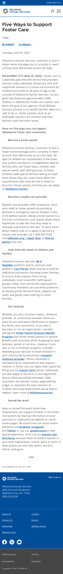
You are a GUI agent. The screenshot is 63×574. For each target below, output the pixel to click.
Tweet (6, 38)
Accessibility (8, 561)
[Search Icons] (52, 11)
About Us (6, 514)
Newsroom (7, 526)
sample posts (38, 430)
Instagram (37, 427)
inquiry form (27, 370)
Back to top (55, 477)
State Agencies (54, 2)
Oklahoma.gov (9, 554)
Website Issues (39, 526)
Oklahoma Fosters (16, 189)
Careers (35, 514)
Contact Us (7, 520)
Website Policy (9, 532)
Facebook (24, 427)
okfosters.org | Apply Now (24, 238)
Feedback (36, 561)
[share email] (25, 45)
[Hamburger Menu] (59, 11)
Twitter (11, 430)
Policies (35, 554)
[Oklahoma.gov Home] (4, 2)
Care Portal (21, 268)
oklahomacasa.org (41, 392)
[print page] (8, 45)
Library (35, 520)
